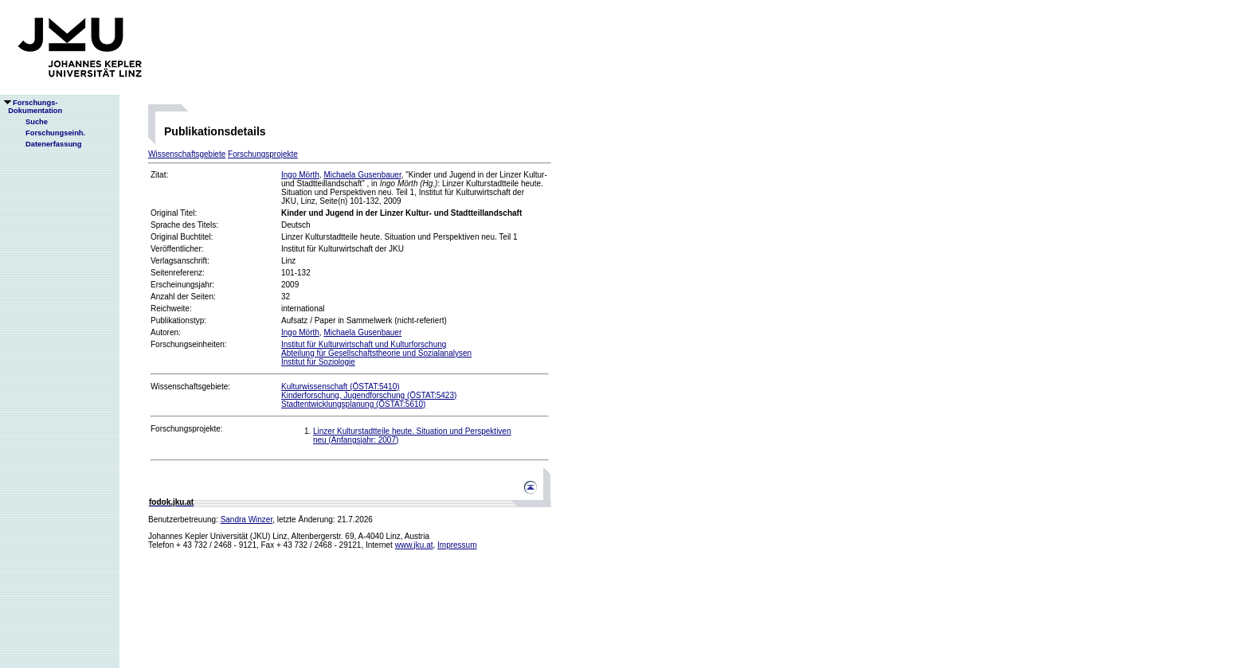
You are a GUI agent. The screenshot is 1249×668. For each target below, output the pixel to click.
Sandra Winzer (247, 519)
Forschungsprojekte (263, 154)
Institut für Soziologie (318, 361)
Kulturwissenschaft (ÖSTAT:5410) (340, 386)
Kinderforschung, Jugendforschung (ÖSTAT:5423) (368, 395)
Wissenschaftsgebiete (186, 154)
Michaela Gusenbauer (362, 174)
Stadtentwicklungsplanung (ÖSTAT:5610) (353, 404)
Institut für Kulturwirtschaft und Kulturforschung (363, 344)
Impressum (456, 545)
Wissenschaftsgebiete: (190, 386)
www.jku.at (414, 545)
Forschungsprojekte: (187, 428)
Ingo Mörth (300, 174)
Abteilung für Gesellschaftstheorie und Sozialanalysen (376, 353)
